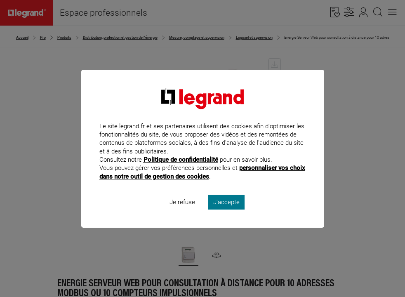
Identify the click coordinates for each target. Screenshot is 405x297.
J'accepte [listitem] (226, 213)
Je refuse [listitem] (182, 213)
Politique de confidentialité (181, 170)
